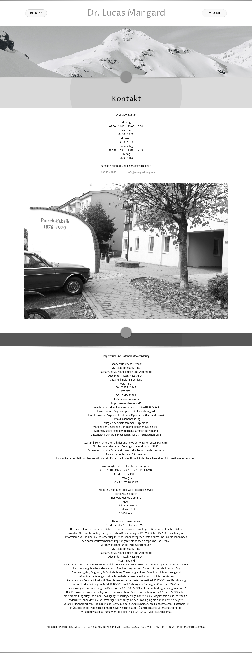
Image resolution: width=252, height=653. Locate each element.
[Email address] (139, 173)
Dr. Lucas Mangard (126, 13)
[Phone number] (106, 173)
